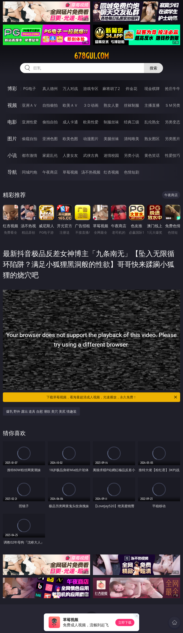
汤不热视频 (90, 172)
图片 (12, 138)
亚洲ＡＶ (29, 105)
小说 (12, 155)
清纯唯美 (131, 138)
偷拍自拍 (50, 122)
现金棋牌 (152, 88)
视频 (12, 105)
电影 (12, 122)
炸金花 (131, 88)
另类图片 (172, 138)
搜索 (153, 68)
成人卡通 (70, 122)
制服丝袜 (111, 122)
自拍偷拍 (50, 105)
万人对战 (70, 88)
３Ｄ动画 (90, 105)
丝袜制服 (131, 105)
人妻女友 (70, 155)
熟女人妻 (111, 105)
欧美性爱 (90, 122)
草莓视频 (70, 172)
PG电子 (29, 88)
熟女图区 (152, 138)
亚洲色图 (50, 138)
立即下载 (125, 622)
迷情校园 (111, 155)
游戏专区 (90, 88)
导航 (12, 172)
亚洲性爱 (29, 122)
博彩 (12, 88)
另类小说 (131, 155)
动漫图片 (90, 138)
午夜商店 (50, 172)
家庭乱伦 (50, 155)
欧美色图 (70, 138)
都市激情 (29, 155)
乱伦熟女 (152, 122)
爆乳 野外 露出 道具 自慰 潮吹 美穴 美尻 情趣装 (41, 411)
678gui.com (91, 56)
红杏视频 (111, 172)
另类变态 (172, 122)
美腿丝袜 (111, 138)
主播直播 (152, 105)
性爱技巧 (172, 155)
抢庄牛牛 (172, 88)
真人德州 (50, 88)
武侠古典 (90, 155)
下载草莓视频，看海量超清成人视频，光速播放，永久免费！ (112, 397)
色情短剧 (131, 172)
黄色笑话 (152, 155)
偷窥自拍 (29, 138)
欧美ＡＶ (70, 105)
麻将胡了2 (111, 88)
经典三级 (131, 122)
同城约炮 (29, 172)
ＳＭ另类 (172, 105)
